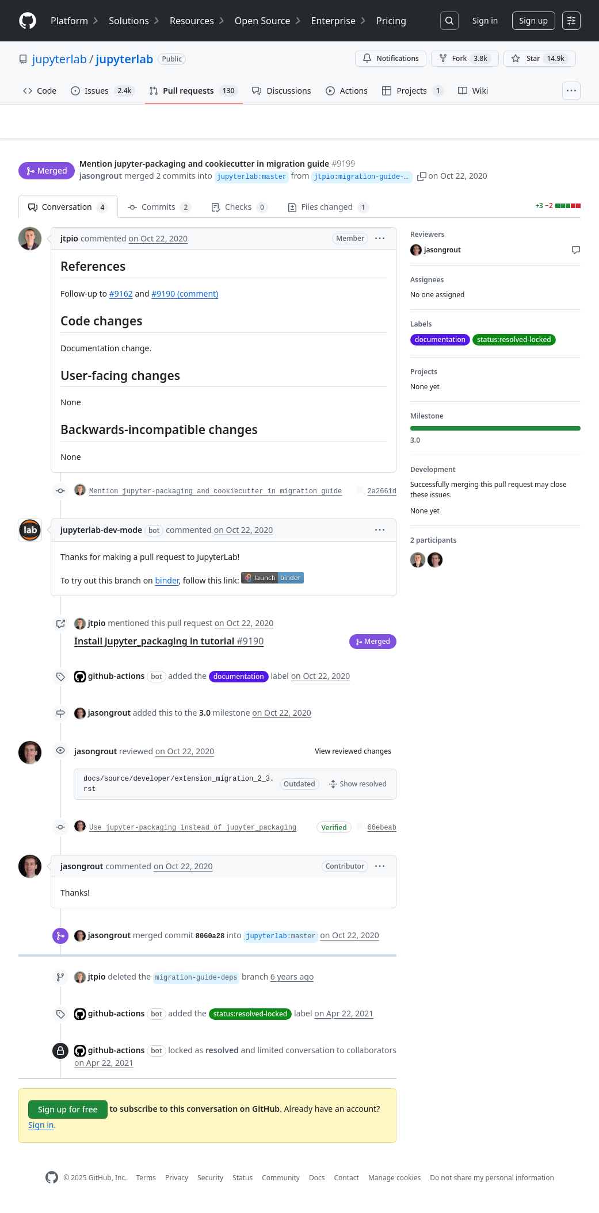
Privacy (176, 1182)
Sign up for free (68, 1114)
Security (210, 1182)
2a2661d (382, 496)
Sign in (485, 20)
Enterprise (339, 20)
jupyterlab (59, 59)
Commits (160, 212)
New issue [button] (545, 141)
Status (242, 1182)
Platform (75, 20)
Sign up (534, 20)
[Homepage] (27, 20)
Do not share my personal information (492, 1182)
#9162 (121, 298)
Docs (317, 1182)
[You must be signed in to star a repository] (539, 59)
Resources (198, 20)
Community (281, 1182)
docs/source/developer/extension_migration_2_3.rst (178, 789)
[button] (431, 177)
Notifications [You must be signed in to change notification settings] (390, 58)
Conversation (68, 212)
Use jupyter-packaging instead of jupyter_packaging (192, 832)
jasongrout (100, 176)
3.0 (205, 717)
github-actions (116, 680)
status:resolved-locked (250, 1019)
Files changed (328, 212)
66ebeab (382, 832)
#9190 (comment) (184, 298)
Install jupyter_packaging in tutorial (169, 645)
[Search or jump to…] (449, 20)
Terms (146, 1182)
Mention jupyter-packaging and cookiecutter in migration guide (215, 496)
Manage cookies (394, 1182)
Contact (346, 1182)
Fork (464, 58)
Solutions (135, 20)
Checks (239, 212)
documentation (238, 681)
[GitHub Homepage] (52, 1183)
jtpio (69, 243)
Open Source (268, 20)
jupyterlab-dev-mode (101, 534)
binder (166, 584)
